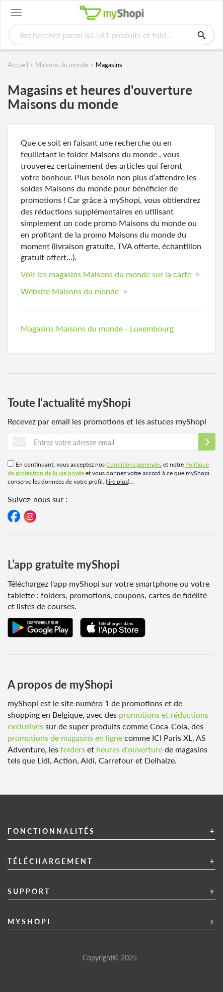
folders (72, 749)
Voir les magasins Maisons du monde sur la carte (110, 274)
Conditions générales (134, 464)
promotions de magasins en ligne (65, 737)
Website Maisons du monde (74, 291)
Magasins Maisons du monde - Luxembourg (97, 328)
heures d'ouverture (129, 749)
